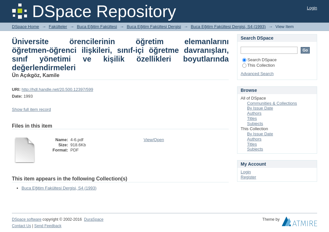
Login (312, 7)
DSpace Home (25, 26)
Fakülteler (58, 26)
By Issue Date (260, 108)
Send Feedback (48, 226)
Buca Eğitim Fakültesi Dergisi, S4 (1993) (228, 26)
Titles (252, 118)
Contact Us (21, 226)
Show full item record (31, 109)
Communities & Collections (272, 103)
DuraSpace (93, 219)
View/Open (154, 139)
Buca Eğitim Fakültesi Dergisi (154, 26)
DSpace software (26, 219)
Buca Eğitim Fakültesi (97, 26)
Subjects (255, 123)
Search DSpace (259, 59)
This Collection (258, 65)
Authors (254, 113)
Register (248, 177)
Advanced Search (257, 73)
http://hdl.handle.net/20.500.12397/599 (57, 89)
